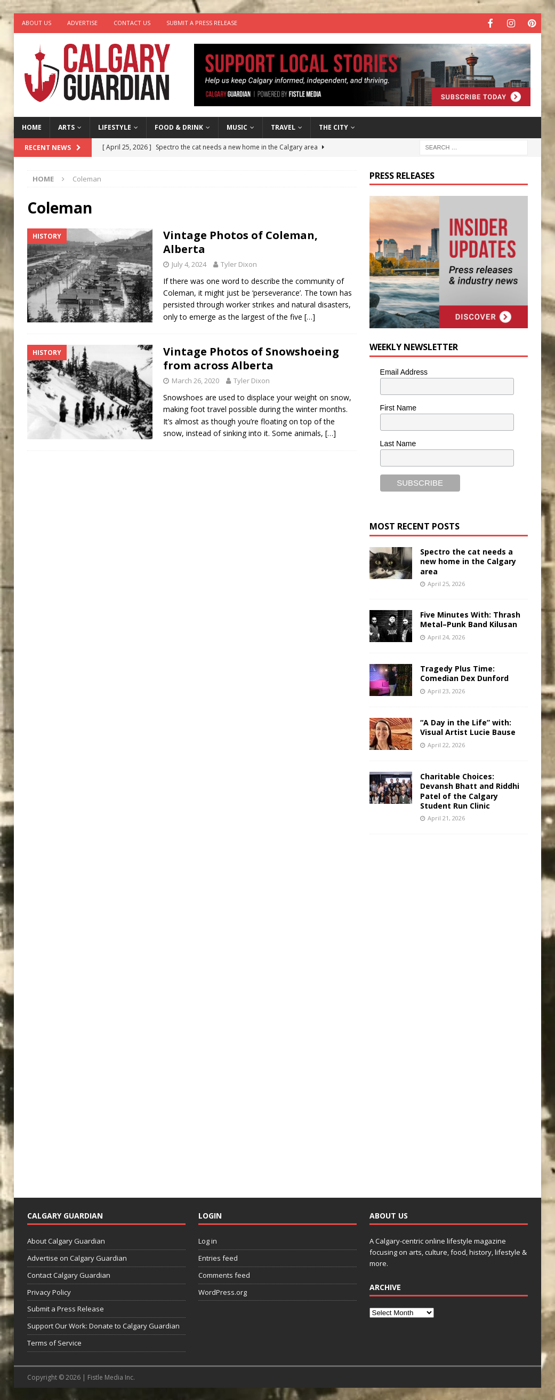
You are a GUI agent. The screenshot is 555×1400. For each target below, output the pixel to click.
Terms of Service (54, 1342)
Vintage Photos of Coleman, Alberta (240, 240)
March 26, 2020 (195, 379)
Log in (207, 1240)
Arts (66, 126)
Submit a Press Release (201, 23)
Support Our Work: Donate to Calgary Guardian (103, 1325)
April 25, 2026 (446, 582)
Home (32, 126)
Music (237, 126)
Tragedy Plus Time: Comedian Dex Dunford (464, 672)
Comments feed (224, 1273)
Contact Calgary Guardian (68, 1273)
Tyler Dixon (239, 262)
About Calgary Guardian (66, 1240)
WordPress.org (222, 1290)
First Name (398, 406)
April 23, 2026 (446, 689)
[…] (309, 315)
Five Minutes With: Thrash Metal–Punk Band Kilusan (470, 618)
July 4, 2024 (189, 262)
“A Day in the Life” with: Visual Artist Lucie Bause (468, 726)
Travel (283, 126)
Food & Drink (179, 126)
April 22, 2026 (446, 743)
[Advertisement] (449, 1006)
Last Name (398, 442)
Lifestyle (114, 126)
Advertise (82, 23)
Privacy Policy (49, 1290)
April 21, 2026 (446, 817)
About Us (36, 23)
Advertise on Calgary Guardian (77, 1257)
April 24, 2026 (446, 635)
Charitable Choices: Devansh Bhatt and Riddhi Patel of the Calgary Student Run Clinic (469, 790)
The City (333, 126)
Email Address (404, 371)
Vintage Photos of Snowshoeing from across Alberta (251, 357)
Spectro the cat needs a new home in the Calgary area (468, 560)
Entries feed (218, 1257)
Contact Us (132, 23)
